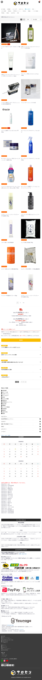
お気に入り (4, 647)
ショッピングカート (6, 648)
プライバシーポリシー (6, 638)
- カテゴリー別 (4, 655)
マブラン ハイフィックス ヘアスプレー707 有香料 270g (30, 295)
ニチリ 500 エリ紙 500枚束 (11, 241)
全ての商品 (3, 9)
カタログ (3, 421)
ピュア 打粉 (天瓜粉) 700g (30, 241)
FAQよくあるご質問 (5, 435)
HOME (3, 636)
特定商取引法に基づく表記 (7, 639)
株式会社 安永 (10, 625)
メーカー (3, 431)
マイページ (4, 646)
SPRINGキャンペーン (6, 402)
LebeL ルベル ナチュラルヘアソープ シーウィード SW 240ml (30, 46)
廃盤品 (3, 405)
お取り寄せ (4, 412)
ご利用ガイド (4, 642)
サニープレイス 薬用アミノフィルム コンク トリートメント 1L (30, 186)
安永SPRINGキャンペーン (7, 419)
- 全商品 (2, 653)
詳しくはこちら (23, 553)
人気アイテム (5, 394)
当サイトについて (5, 637)
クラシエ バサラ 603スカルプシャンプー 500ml (30, 214)
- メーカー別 (3, 656)
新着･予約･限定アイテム (7, 424)
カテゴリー (4, 429)
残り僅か (4, 403)
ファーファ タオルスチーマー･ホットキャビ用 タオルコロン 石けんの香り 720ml (11, 186)
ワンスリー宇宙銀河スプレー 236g (11, 294)
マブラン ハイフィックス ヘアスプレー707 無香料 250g (11, 214)
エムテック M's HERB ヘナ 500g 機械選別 (30, 268)
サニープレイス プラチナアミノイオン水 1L (30, 130)
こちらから (21, 629)
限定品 (3, 410)
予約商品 (4, 408)
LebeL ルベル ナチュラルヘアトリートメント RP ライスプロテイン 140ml (11, 74)
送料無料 (4, 390)
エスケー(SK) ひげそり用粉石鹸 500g (11, 268)
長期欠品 (4, 400)
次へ (24, 302)
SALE (3, 397)
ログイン (3, 645)
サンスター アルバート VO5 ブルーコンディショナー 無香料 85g (11, 158)
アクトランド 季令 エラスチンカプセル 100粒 (30, 73)
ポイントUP (4, 392)
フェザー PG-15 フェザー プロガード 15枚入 (11, 46)
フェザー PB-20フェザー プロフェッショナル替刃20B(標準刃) (11, 102)
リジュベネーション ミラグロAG (30, 101)
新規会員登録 (4, 650)
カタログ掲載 (5, 398)
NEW (3, 413)
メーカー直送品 (5, 407)
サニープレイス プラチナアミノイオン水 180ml (30, 158)
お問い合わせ (4, 641)
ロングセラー (5, 395)
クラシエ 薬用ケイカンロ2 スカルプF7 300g (11, 130)
